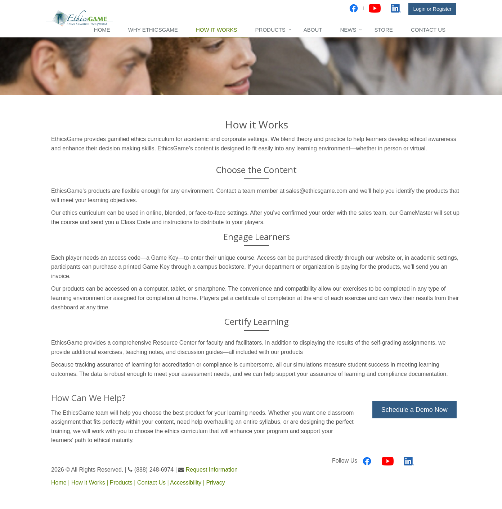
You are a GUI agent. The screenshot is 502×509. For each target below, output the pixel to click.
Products (270, 30)
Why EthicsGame (153, 30)
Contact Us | (153, 483)
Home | (61, 483)
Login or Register (432, 9)
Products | (123, 483)
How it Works (216, 30)
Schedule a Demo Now (415, 409)
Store (383, 30)
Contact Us (428, 30)
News (348, 30)
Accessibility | (188, 483)
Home (102, 30)
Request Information (212, 470)
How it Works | (90, 483)
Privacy (215, 483)
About (313, 30)
